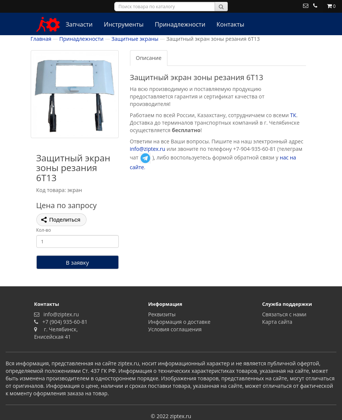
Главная (41, 38)
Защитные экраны (135, 38)
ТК (293, 115)
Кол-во (43, 230)
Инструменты (123, 24)
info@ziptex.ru (148, 148)
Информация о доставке (179, 321)
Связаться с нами (284, 314)
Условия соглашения (175, 329)
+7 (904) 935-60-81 (64, 321)
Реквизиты (161, 314)
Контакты (230, 24)
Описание (149, 57)
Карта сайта (277, 321)
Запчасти (79, 24)
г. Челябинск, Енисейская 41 (56, 333)
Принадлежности (180, 24)
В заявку (77, 262)
